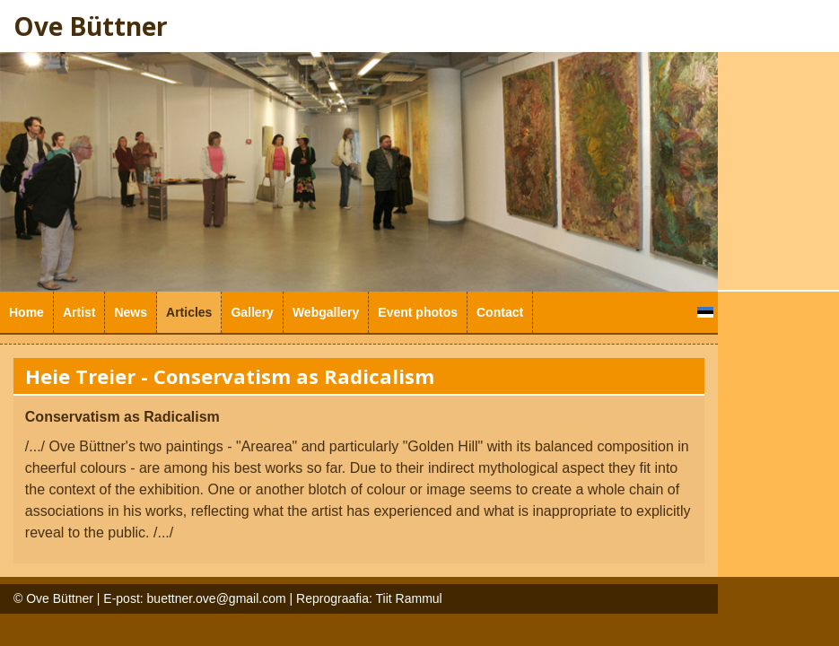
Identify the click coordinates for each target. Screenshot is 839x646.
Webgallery (326, 312)
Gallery (252, 312)
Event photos (418, 312)
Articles (189, 312)
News (130, 312)
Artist (79, 312)
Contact (499, 312)
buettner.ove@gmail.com (216, 598)
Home (26, 312)
